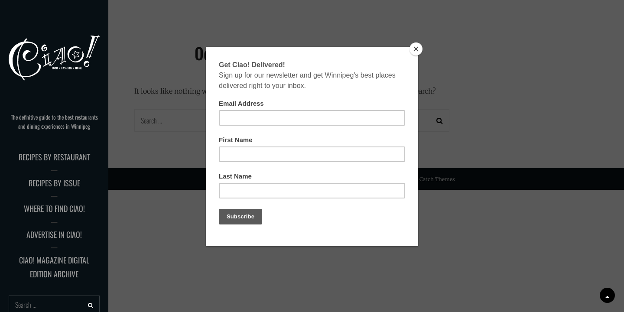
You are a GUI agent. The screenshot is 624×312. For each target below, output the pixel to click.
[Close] (416, 48)
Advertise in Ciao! (54, 234)
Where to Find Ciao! (54, 208)
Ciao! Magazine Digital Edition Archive (54, 267)
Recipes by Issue (54, 182)
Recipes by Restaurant (54, 156)
